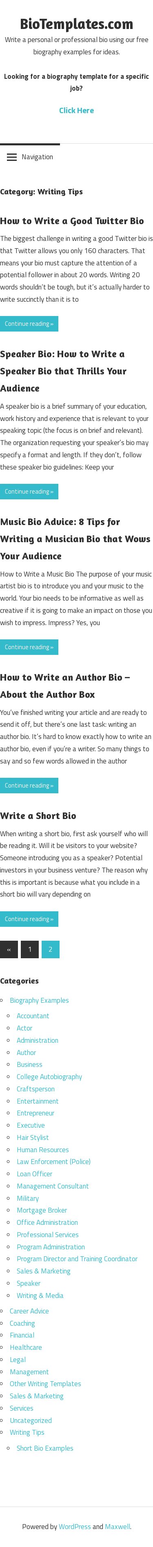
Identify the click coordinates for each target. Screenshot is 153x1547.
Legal (18, 1359)
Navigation (37, 156)
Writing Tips (27, 1432)
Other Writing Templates (45, 1383)
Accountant (33, 1016)
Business (29, 1064)
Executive (31, 1125)
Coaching (22, 1323)
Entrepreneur (35, 1113)
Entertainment (38, 1101)
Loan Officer (34, 1174)
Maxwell (117, 1526)
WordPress (75, 1526)
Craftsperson (36, 1089)
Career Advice (29, 1311)
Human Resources (43, 1149)
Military (28, 1198)
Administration (37, 1040)
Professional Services (48, 1234)
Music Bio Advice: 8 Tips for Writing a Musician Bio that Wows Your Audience (75, 539)
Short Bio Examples (45, 1448)
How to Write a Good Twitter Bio (72, 221)
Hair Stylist (33, 1137)
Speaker (28, 1283)
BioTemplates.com (76, 23)
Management (29, 1372)
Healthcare (26, 1347)
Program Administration (51, 1247)
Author (26, 1052)
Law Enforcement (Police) (54, 1161)
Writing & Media (40, 1295)
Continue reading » (29, 323)
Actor (24, 1028)
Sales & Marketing (44, 1271)
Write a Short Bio (38, 815)
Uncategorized (31, 1420)
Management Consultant (53, 1186)
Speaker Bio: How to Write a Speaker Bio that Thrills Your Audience (63, 371)
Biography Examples (39, 1000)
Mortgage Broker (42, 1210)
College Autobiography (49, 1076)
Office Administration (47, 1222)
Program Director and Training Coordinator (77, 1258)
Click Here (76, 110)
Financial (22, 1335)
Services (21, 1408)
